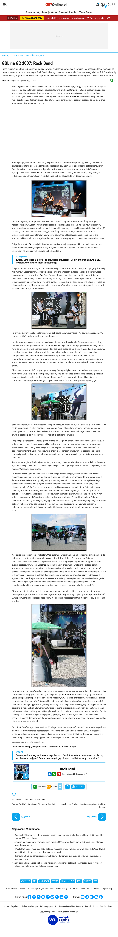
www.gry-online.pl (9, 55)
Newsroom (31, 12)
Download (63, 12)
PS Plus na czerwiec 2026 (98, 18)
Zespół (88, 906)
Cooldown (44, 881)
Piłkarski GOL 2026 (31, 18)
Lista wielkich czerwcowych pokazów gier (65, 18)
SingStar (42, 565)
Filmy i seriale (67, 881)
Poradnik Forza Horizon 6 (17, 888)
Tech (79, 881)
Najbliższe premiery (103, 888)
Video (82, 12)
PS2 (31, 799)
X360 (37, 799)
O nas (6, 906)
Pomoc (111, 906)
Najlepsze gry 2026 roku (42, 888)
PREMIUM (12, 18)
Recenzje (46, 12)
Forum (89, 12)
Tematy (88, 881)
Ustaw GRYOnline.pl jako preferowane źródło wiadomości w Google (44, 746)
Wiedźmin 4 (86, 888)
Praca (95, 906)
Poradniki (73, 12)
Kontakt (103, 906)
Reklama (79, 906)
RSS (95, 881)
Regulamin (15, 906)
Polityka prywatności (49, 906)
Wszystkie (25, 881)
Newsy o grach (38, 55)
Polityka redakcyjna (30, 906)
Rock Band (69, 90)
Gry (38, 12)
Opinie (54, 12)
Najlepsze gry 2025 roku (67, 888)
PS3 (43, 799)
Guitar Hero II (54, 345)
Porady (55, 881)
